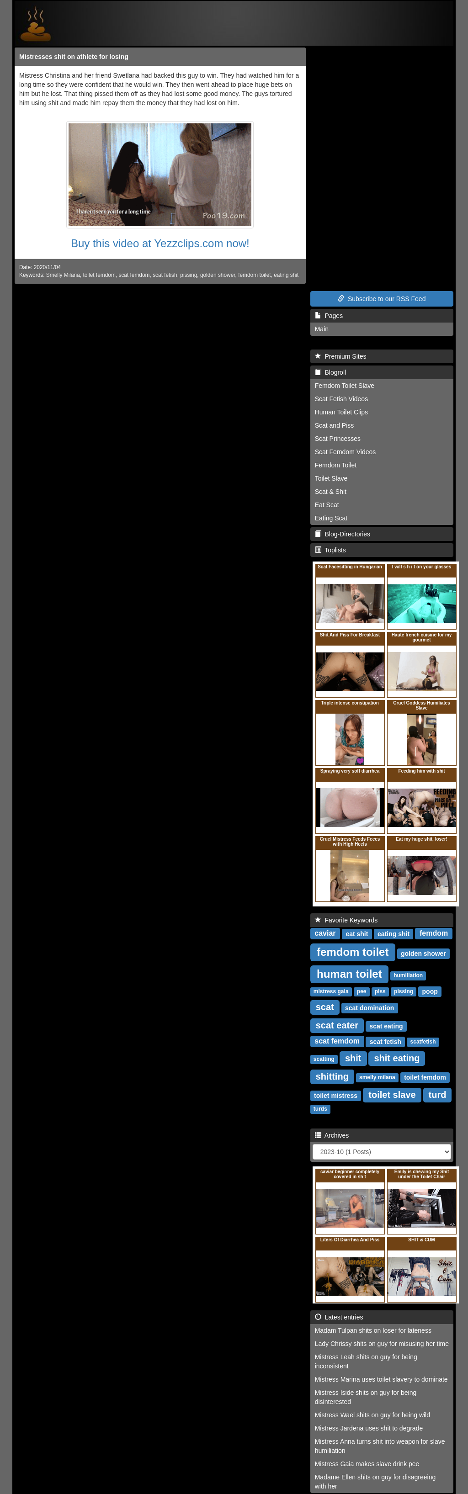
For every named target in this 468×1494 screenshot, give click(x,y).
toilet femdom (99, 275)
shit (353, 1058)
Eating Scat (331, 518)
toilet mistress (335, 1095)
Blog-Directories (342, 534)
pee (362, 992)
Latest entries (339, 1317)
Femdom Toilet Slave (344, 385)
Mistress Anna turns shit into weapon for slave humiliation (380, 1446)
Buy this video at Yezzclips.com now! (160, 243)
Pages (329, 315)
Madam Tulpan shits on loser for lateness (373, 1330)
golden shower (217, 275)
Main (322, 329)
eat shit (357, 934)
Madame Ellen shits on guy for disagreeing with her (375, 1481)
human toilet (349, 974)
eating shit (286, 275)
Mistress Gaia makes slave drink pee (367, 1464)
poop (430, 991)
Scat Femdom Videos (345, 452)
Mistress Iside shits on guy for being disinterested (366, 1397)
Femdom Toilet (336, 465)
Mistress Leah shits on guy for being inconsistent (366, 1361)
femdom (434, 934)
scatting (324, 1059)
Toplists (330, 550)
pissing (188, 275)
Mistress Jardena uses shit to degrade (369, 1428)
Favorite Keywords (346, 920)
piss (380, 992)
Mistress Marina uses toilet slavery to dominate (381, 1379)
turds (320, 1109)
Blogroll (330, 372)
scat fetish (165, 275)
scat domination (369, 1008)
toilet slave (391, 1095)
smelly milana (377, 1078)
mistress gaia (331, 992)
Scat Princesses (338, 438)
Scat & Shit (330, 491)
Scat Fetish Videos (341, 399)
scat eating (386, 1026)
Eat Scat (327, 505)
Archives (332, 1135)
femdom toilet (254, 275)
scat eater (337, 1025)
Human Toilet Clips (341, 412)
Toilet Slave (331, 478)
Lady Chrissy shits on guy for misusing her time (382, 1343)
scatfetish (423, 1042)
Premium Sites (341, 356)
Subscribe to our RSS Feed (381, 298)
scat (325, 1007)
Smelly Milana (63, 275)
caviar (324, 934)
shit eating (397, 1058)
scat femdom (133, 275)
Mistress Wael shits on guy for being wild (372, 1415)
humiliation (408, 976)
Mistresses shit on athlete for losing (73, 56)
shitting (332, 1076)
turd (438, 1095)
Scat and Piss (334, 425)
